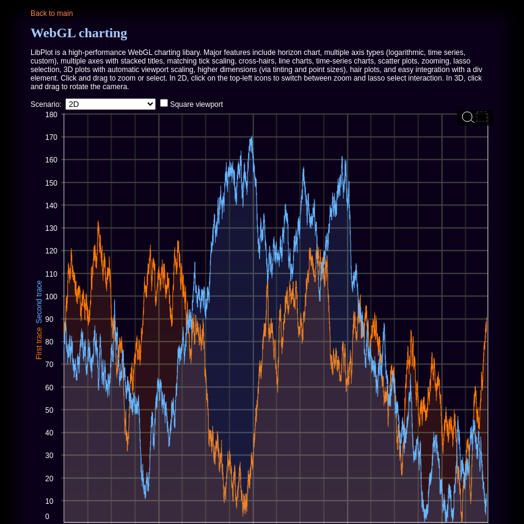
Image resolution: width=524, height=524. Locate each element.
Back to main (52, 13)
